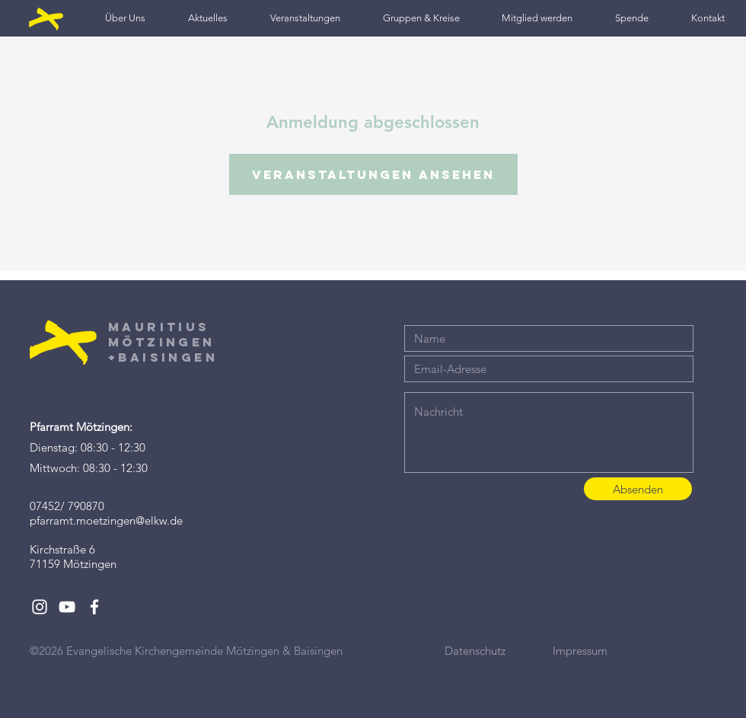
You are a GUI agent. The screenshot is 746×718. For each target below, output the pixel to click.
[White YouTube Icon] (67, 607)
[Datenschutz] (499, 650)
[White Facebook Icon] (94, 607)
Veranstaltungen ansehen (373, 174)
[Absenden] (638, 488)
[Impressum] (607, 650)
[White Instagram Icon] (39, 607)
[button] (125, 18)
